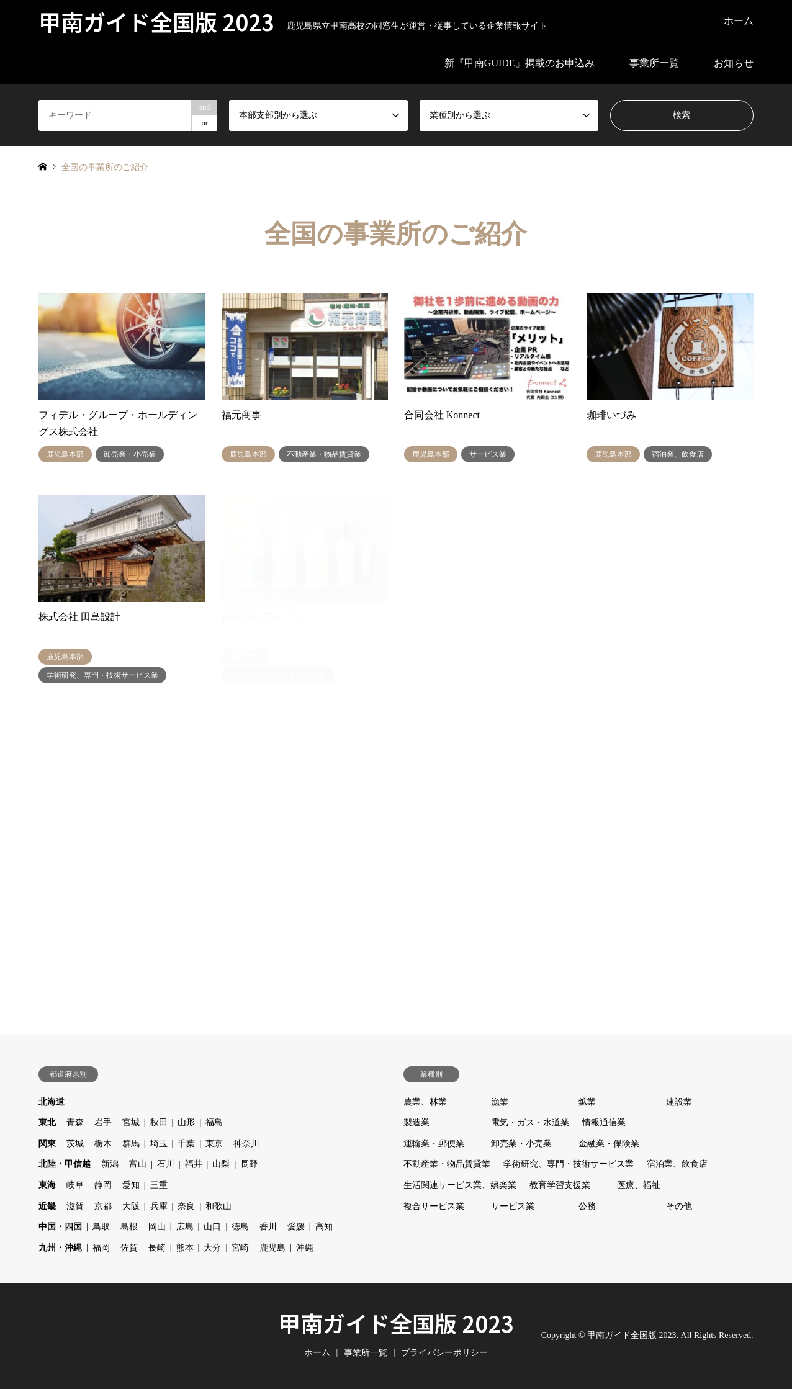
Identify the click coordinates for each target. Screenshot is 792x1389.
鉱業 (587, 1102)
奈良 (186, 1206)
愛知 (131, 1185)
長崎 (157, 1247)
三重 (159, 1185)
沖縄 (304, 1247)
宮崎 (240, 1247)
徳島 (240, 1226)
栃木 (103, 1143)
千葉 (186, 1143)
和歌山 (218, 1206)
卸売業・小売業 (521, 1143)
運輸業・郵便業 (433, 1143)
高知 (324, 1226)
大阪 (131, 1206)
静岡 (103, 1185)
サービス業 (512, 1206)
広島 (185, 1226)
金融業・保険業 (608, 1143)
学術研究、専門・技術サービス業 (568, 1164)
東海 (47, 1185)
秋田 (159, 1122)
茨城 (75, 1143)
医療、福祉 (638, 1185)
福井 (193, 1164)
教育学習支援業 (559, 1185)
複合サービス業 (433, 1206)
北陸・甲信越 (64, 1164)
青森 (75, 1122)
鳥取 (101, 1226)
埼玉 (159, 1143)
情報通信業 (604, 1122)
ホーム (739, 21)
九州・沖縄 (60, 1247)
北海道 (51, 1102)
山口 (212, 1226)
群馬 (131, 1143)
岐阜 (75, 1185)
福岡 (101, 1247)
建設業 (679, 1102)
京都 (103, 1206)
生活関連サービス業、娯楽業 (459, 1185)
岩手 (103, 1122)
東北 (47, 1122)
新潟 (110, 1164)
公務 (587, 1206)
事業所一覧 (654, 63)
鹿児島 (272, 1247)
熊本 (185, 1247)
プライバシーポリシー (444, 1352)
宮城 (131, 1122)
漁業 (499, 1102)
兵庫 (159, 1206)
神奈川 (246, 1143)
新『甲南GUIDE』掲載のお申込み (519, 63)
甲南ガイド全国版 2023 (396, 1322)
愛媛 (296, 1226)
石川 (165, 1164)
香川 (268, 1226)
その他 (679, 1206)
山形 (186, 1122)
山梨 (221, 1164)
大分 (212, 1247)
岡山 (157, 1226)
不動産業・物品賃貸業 (446, 1164)
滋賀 (75, 1206)
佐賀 (129, 1247)
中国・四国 (60, 1226)
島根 (129, 1226)
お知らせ (734, 63)
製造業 (416, 1122)
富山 (137, 1164)
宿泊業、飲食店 (677, 1164)
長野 (249, 1164)
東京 (214, 1143)
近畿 (47, 1206)
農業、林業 (425, 1102)
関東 (47, 1143)
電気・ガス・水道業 (530, 1122)
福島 (214, 1122)
